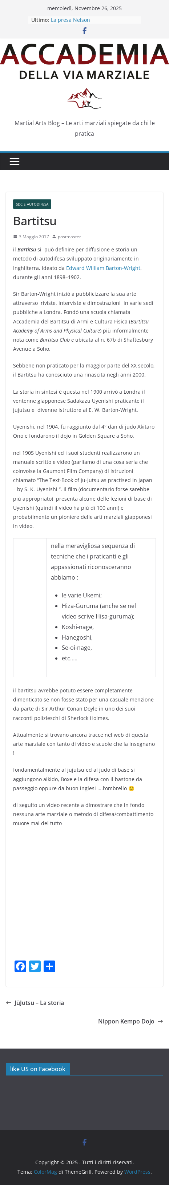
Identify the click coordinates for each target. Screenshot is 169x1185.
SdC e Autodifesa (32, 204)
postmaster (69, 237)
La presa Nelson (70, 19)
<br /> (29, 586)
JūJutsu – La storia (35, 1003)
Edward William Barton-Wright (103, 268)
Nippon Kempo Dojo (130, 1021)
